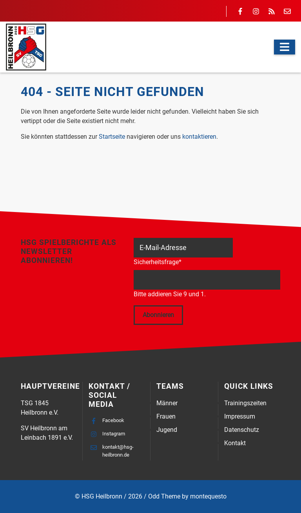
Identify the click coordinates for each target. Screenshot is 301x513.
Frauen (166, 416)
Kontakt (235, 443)
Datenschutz (241, 429)
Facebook (113, 420)
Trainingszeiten (245, 403)
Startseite (112, 136)
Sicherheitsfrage (157, 261)
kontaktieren (199, 136)
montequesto (208, 496)
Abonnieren (158, 315)
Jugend (166, 429)
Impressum (239, 416)
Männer (167, 403)
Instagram (113, 434)
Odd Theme (164, 496)
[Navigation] (284, 47)
